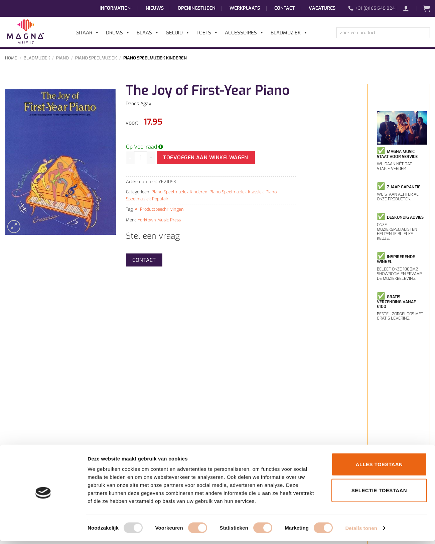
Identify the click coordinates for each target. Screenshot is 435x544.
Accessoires (244, 32)
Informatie (115, 8)
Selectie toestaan (379, 493)
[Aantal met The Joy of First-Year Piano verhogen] (151, 157)
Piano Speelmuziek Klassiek (236, 192)
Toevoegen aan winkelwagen (205, 157)
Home (11, 58)
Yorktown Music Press (159, 220)
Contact (284, 8)
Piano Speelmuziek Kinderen (155, 58)
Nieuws (155, 8)
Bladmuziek (37, 58)
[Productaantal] (140, 157)
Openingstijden (196, 8)
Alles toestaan (379, 467)
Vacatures (322, 8)
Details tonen (361, 531)
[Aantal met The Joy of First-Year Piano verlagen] (130, 157)
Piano (62, 58)
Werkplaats (245, 8)
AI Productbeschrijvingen (159, 209)
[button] (409, 8)
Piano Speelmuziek (96, 58)
